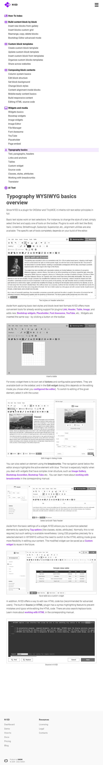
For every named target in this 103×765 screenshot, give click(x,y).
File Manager (12, 128)
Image (86, 309)
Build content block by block (20, 22)
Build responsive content (18, 98)
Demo (7, 728)
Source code (12, 170)
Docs (6, 737)
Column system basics (17, 74)
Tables (9, 162)
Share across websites (17, 64)
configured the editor (44, 389)
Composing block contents (19, 70)
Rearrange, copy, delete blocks (21, 34)
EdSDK (20, 759)
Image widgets (13, 120)
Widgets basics (13, 112)
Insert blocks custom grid (18, 30)
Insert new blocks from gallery (21, 26)
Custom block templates (18, 44)
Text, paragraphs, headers (19, 154)
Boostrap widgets (15, 116)
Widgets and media (16, 108)
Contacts (43, 733)
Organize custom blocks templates (23, 60)
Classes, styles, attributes (18, 174)
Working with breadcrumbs (19, 177)
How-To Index (13, 16)
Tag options (36, 529)
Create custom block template (21, 48)
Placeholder (12, 140)
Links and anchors (15, 158)
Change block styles (16, 86)
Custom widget (13, 166)
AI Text (10, 188)
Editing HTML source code (19, 102)
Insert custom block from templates (24, 56)
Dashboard (9, 724)
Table (79, 309)
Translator (11, 181)
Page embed (12, 144)
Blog (6, 745)
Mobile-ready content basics (20, 94)
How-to (7, 733)
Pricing (7, 741)
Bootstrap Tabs (36, 475)
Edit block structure (15, 78)
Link (65, 309)
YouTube (10, 136)
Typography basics (15, 150)
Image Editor (12, 124)
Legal (41, 728)
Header (72, 309)
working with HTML (35, 612)
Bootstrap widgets (26, 313)
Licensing (43, 724)
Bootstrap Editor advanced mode (22, 38)
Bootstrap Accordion (16, 475)
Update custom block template (21, 52)
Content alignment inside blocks (22, 90)
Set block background (17, 82)
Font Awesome (13, 132)
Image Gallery (79, 471)
